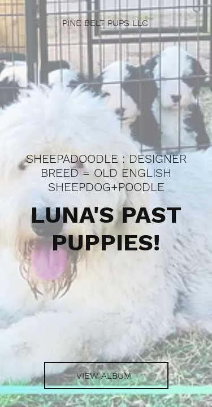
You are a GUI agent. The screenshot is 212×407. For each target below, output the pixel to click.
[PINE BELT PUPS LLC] (106, 23)
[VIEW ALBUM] (106, 375)
